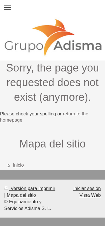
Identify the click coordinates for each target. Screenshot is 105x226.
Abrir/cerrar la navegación (52, 7)
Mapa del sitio (21, 195)
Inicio (18, 165)
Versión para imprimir (29, 188)
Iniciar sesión (87, 188)
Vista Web (90, 195)
